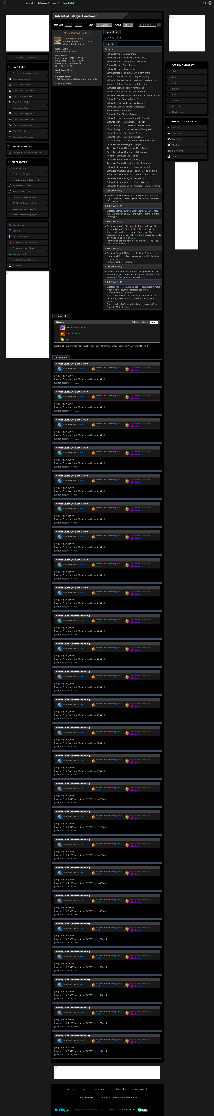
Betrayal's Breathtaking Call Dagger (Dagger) (128, 166)
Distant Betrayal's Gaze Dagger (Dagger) (126, 121)
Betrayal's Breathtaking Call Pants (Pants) (126, 178)
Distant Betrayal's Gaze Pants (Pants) (124, 133)
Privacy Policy (120, 1089)
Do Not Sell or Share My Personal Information (118, 1097)
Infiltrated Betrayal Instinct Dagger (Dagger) (128, 76)
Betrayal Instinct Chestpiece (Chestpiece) (126, 61)
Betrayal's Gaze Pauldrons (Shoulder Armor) (128, 117)
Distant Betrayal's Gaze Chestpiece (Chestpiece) (129, 129)
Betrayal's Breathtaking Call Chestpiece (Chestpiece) (132, 174)
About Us (70, 1089)
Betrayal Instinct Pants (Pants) (121, 65)
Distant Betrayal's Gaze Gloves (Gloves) (125, 136)
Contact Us (84, 1089)
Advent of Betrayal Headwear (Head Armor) (128, 148)
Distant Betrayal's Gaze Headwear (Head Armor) (129, 125)
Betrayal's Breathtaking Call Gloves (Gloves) (128, 182)
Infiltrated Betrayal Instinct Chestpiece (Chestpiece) (131, 84)
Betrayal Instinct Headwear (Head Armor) (126, 57)
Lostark (6, 2)
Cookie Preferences (85, 1097)
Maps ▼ (56, 3)
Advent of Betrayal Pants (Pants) (122, 155)
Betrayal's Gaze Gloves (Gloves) (122, 114)
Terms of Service (102, 1089)
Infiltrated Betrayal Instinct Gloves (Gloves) (127, 91)
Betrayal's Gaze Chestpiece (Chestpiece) (126, 106)
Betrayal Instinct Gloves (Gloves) (122, 68)
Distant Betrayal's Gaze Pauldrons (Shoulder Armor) (131, 140)
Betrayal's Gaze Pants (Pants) (120, 110)
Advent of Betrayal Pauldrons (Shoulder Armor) (129, 163)
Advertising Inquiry (140, 1089)
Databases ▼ (43, 3)
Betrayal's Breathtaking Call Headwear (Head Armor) (132, 170)
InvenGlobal (68, 3)
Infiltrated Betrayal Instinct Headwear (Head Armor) (131, 80)
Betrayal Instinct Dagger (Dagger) (123, 53)
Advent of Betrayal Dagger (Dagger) (124, 144)
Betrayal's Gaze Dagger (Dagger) (122, 99)
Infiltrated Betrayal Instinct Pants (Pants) (126, 87)
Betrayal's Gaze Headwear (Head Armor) (126, 102)
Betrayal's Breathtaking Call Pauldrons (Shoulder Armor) (134, 185)
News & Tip (30, 3)
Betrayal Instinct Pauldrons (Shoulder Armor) (128, 72)
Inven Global (15, 3)
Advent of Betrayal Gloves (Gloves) (123, 159)
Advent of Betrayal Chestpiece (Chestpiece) (127, 151)
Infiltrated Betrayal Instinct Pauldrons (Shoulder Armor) (133, 95)
